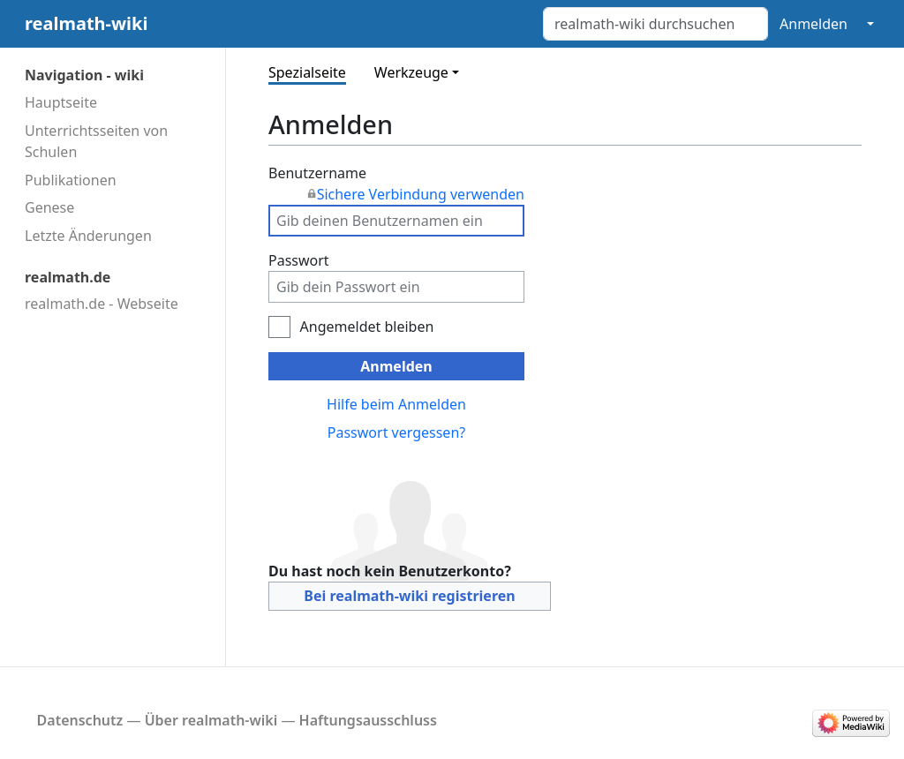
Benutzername (396, 184)
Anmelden (814, 24)
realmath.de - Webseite (101, 303)
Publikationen (71, 180)
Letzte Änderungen (88, 235)
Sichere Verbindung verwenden (420, 194)
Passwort (298, 260)
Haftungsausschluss (368, 720)
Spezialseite (307, 72)
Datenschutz (80, 720)
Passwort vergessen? (396, 432)
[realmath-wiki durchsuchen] (655, 24)
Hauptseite (61, 102)
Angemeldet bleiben (367, 326)
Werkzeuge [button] (411, 72)
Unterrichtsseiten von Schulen (96, 141)
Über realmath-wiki (211, 720)
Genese (49, 207)
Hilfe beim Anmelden (396, 404)
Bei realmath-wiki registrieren (409, 595)
